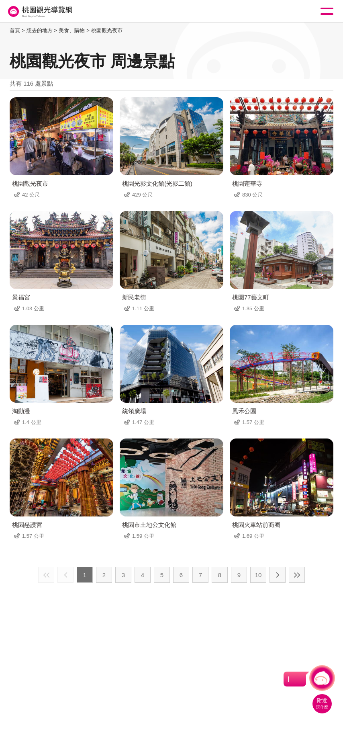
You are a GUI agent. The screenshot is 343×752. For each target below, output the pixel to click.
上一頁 (65, 575)
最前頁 (46, 575)
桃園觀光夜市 (106, 30)
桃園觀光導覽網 (39, 11)
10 (258, 575)
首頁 (15, 30)
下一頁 (278, 575)
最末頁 (297, 575)
